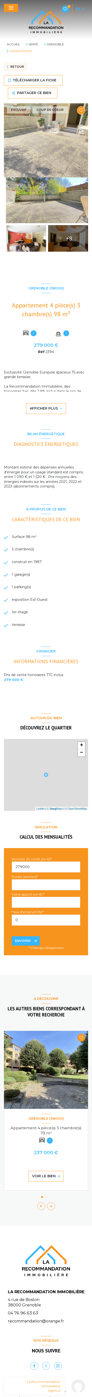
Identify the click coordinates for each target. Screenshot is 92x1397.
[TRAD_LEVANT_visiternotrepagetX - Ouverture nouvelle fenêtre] (46, 1366)
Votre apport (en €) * (28, 894)
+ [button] (81, 745)
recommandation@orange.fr (36, 1321)
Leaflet (41, 808)
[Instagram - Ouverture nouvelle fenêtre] (58, 1366)
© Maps (55, 808)
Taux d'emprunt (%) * (28, 912)
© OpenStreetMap (76, 808)
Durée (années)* (25, 877)
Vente (33, 44)
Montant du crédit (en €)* (32, 859)
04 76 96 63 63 (23, 1313)
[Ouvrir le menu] (11, 8)
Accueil (13, 44)
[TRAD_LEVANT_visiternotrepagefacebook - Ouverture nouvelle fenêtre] (34, 1366)
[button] (51, 1206)
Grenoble (55, 44)
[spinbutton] (46, 920)
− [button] (81, 752)
